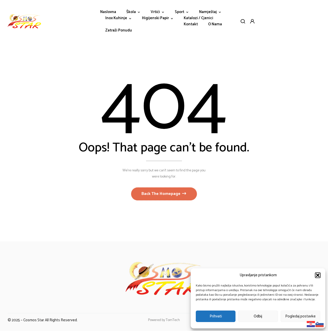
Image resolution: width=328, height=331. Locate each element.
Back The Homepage (161, 194)
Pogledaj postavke (300, 316)
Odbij (258, 316)
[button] (317, 275)
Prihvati (216, 316)
